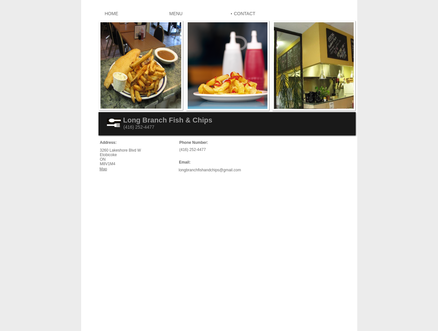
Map (103, 169)
